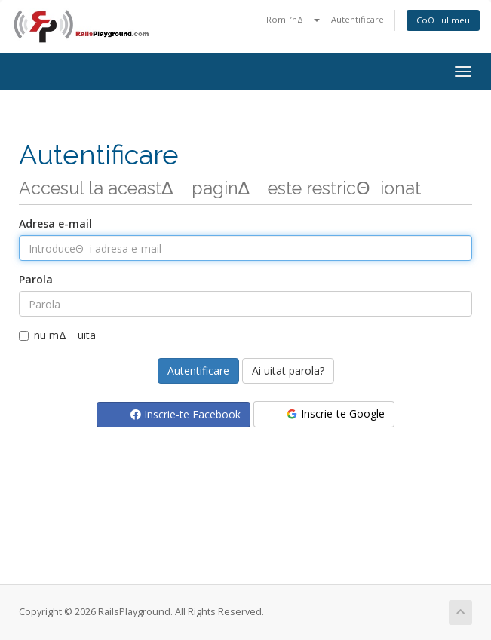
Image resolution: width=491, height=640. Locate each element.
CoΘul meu (443, 20)
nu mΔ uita (57, 335)
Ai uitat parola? (288, 370)
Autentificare (357, 19)
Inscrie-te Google (335, 413)
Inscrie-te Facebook (185, 414)
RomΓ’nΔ (293, 19)
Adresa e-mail (55, 223)
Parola (36, 279)
